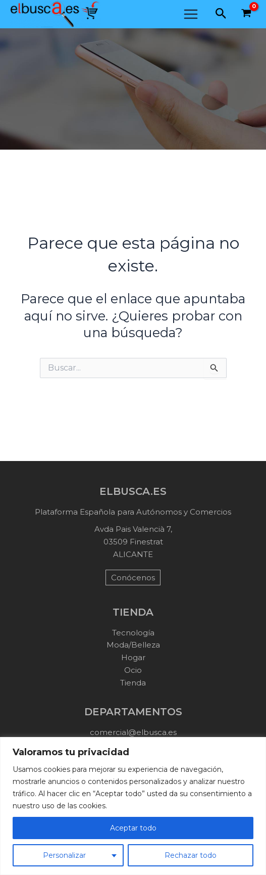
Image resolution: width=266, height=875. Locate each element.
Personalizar (64, 855)
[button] (221, 14)
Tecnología (133, 632)
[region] (133, 806)
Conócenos (133, 577)
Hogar (133, 657)
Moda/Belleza (133, 645)
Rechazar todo (191, 855)
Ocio (133, 670)
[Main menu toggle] (191, 14)
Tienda (133, 682)
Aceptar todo (133, 828)
